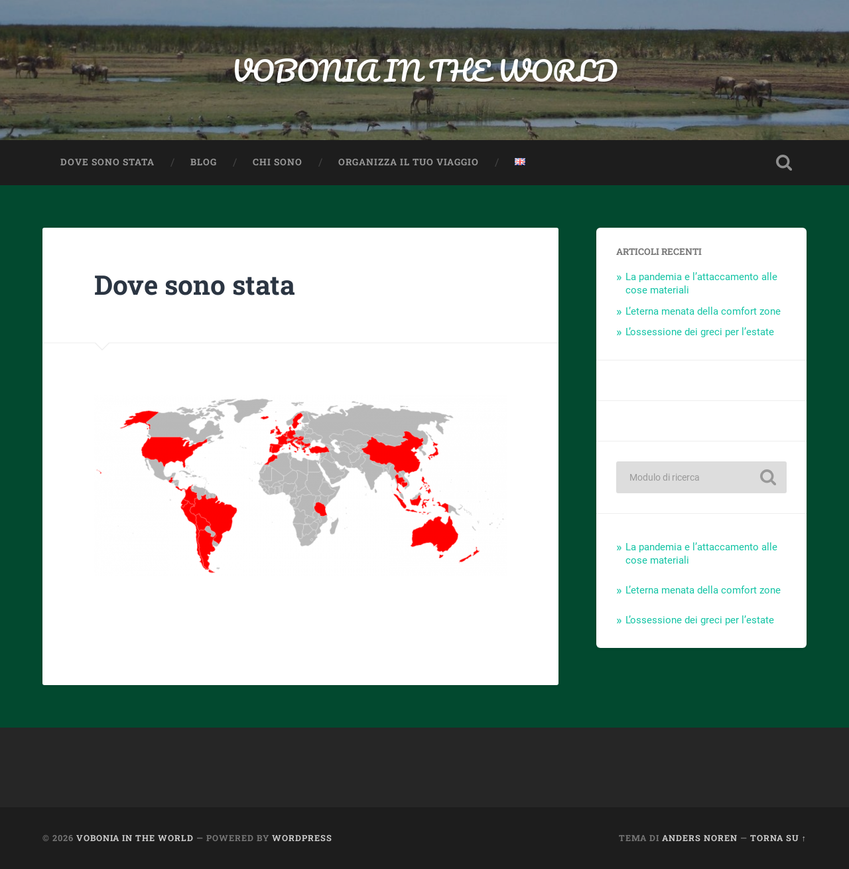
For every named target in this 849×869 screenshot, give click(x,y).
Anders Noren (700, 837)
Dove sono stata (107, 162)
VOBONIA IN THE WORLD (424, 70)
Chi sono (277, 162)
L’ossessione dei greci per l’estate (699, 332)
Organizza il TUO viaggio (408, 162)
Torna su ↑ (778, 837)
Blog (203, 162)
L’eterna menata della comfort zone (703, 311)
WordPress (302, 837)
